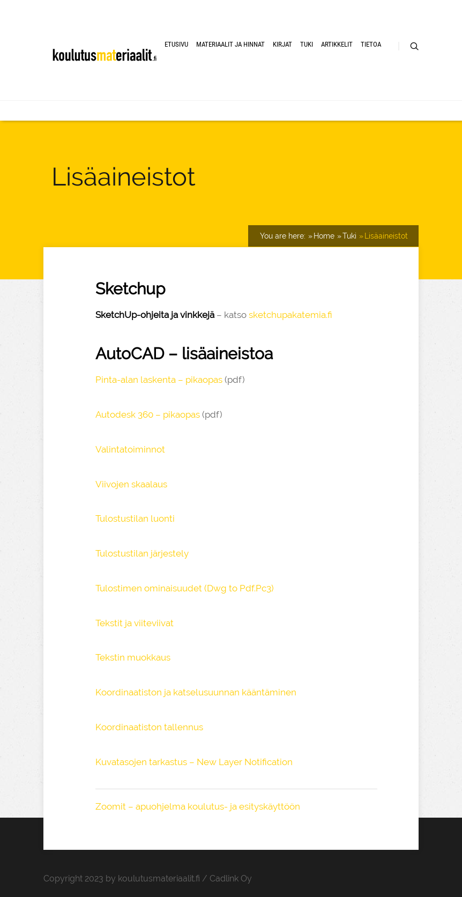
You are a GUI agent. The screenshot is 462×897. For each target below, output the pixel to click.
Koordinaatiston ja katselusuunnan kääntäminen (195, 692)
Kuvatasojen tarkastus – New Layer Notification (194, 762)
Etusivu (176, 44)
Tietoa (371, 44)
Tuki (306, 44)
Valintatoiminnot (130, 449)
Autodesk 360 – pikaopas (147, 414)
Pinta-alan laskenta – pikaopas (158, 379)
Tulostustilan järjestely (142, 553)
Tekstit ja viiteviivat (134, 623)
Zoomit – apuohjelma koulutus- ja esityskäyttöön (197, 806)
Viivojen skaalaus (131, 484)
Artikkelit (337, 44)
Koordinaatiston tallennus (149, 727)
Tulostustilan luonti (135, 518)
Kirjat (282, 44)
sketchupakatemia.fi (290, 314)
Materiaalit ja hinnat (230, 44)
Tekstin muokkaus (132, 657)
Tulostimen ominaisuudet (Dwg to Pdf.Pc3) (184, 588)
